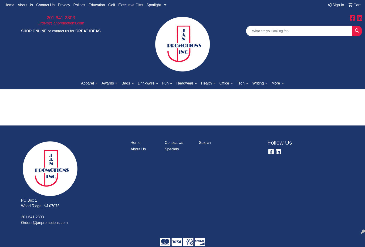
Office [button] (224, 83)
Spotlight (153, 5)
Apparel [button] (87, 83)
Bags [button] (126, 83)
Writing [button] (258, 83)
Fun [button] (165, 83)
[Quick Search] (299, 31)
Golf (111, 5)
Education (96, 5)
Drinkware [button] (146, 83)
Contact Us (45, 5)
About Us (25, 5)
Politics (79, 5)
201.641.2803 (61, 17)
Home (9, 5)
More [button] (275, 83)
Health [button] (206, 83)
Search (205, 143)
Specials (172, 149)
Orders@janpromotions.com (60, 23)
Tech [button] (241, 83)
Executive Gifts (130, 5)
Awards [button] (107, 83)
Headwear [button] (184, 83)
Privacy (64, 5)
